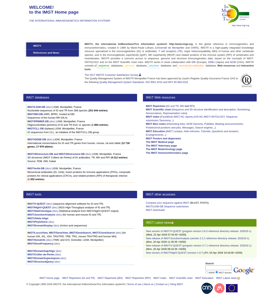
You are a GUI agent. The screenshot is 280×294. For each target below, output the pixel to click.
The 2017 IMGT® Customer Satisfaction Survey (113, 74)
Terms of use (134, 284)
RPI (192, 106)
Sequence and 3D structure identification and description (204, 109)
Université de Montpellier (170, 47)
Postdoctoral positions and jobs (163, 127)
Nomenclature (154, 113)
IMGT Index (160, 278)
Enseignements (154, 134)
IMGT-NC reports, (184, 116)
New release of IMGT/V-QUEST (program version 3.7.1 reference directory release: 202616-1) (198, 245)
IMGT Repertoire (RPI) (138, 278)
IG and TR (173, 106)
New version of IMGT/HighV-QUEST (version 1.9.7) (175, 252)
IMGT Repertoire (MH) (110, 278)
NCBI (233, 62)
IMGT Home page (49, 278)
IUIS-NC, (199, 116)
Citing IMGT (176, 284)
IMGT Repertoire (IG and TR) (78, 278)
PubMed (209, 123)
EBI (194, 62)
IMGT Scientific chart (180, 278)
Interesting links (176, 123)
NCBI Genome (194, 123)
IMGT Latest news (228, 278)
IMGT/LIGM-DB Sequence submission (167, 206)
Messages (188, 127)
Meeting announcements (229, 123)
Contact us (162, 284)
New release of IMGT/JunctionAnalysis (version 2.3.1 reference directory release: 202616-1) (197, 238)
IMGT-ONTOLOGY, (215, 116)
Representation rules (174, 113)
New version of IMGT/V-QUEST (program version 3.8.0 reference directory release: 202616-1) (198, 231)
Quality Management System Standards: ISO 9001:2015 (130, 82)
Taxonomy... (166, 120)
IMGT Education (204, 278)
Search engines (204, 127)
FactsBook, (167, 116)
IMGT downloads (155, 210)
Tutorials (205, 131)
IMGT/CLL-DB (35, 128)
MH (182, 106)
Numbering (243, 109)
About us (148, 284)
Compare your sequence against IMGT (167, 202)
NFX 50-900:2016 (178, 82)
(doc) (49, 107)
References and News (46, 52)
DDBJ (211, 62)
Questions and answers (225, 131)
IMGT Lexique (174, 131)
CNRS (194, 47)
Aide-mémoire (192, 131)
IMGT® (37, 45)
